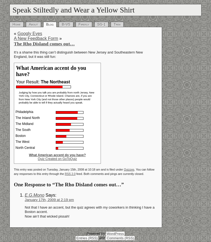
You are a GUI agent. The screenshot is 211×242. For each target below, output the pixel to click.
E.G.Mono (34, 195)
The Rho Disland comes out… (44, 43)
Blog (50, 24)
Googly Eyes (29, 33)
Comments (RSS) (120, 238)
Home (17, 24)
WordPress (115, 234)
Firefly (84, 24)
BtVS (66, 24)
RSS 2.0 (70, 173)
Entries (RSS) (87, 238)
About (33, 24)
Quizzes (129, 169)
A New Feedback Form (36, 38)
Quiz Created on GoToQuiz (57, 159)
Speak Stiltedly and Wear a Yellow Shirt (74, 10)
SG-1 (101, 24)
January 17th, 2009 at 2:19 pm (49, 200)
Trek (117, 24)
